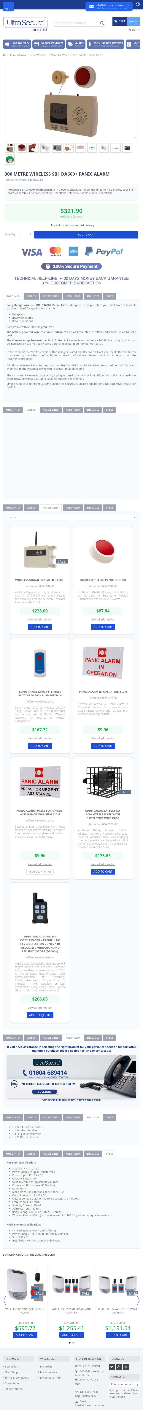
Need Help (11, 1372)
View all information (40, 619)
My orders (46, 1366)
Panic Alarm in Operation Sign (103, 691)
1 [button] (70, 1343)
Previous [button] (4, 1300)
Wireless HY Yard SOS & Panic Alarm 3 (72, 1310)
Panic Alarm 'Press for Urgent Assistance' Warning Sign (40, 812)
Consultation (12, 1383)
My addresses (48, 1372)
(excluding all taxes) (72, 216)
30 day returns (14, 1389)
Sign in (134, 29)
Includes (93, 296)
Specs (109, 296)
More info (13, 296)
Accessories (51, 296)
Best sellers (12, 1366)
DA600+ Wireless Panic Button (103, 580)
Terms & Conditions (17, 1377)
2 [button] (73, 1343)
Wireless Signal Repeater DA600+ (40, 580)
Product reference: (16, 180)
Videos (31, 296)
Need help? (73, 296)
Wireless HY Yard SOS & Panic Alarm (25, 1310)
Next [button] (138, 1300)
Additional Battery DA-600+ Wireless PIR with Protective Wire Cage (103, 814)
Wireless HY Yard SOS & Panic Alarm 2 (118, 1310)
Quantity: (10, 234)
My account (47, 1358)
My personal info (50, 1377)
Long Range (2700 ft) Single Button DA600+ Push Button (40, 693)
